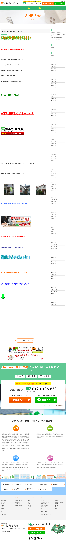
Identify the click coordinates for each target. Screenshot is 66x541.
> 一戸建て (28, 503)
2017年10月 (54, 248)
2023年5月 (53, 122)
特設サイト (49, 8)
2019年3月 (53, 216)
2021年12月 (53, 154)
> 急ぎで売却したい (17, 503)
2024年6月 (53, 98)
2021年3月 (53, 171)
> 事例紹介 (2, 508)
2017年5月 (53, 257)
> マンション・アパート (31, 505)
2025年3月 (53, 81)
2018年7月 (53, 231)
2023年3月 (53, 126)
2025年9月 (53, 70)
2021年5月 (53, 167)
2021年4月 (53, 169)
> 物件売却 (2, 503)
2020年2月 (53, 195)
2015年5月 (53, 302)
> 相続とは (41, 508)
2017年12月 (54, 244)
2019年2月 (53, 218)
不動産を (27, 8)
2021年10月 (53, 158)
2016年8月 (53, 274)
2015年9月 (53, 295)
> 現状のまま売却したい (18, 505)
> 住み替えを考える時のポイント (45, 514)
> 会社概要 (2, 511)
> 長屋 (28, 502)
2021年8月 (53, 162)
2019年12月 (54, 199)
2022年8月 (53, 139)
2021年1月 (53, 175)
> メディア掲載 (3, 514)
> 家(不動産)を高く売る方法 (44, 502)
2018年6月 (53, 233)
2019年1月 (53, 220)
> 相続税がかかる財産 (43, 511)
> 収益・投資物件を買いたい (59, 502)
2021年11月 (53, 156)
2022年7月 (53, 141)
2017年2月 (53, 263)
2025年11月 (53, 66)
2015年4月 (53, 304)
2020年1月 (53, 197)
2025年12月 (53, 64)
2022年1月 (53, 152)
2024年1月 (53, 107)
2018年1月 (53, 242)
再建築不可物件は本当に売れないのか (57, 37)
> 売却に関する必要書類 (44, 505)
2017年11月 (54, 246)
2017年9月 (53, 250)
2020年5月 (53, 190)
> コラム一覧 (42, 500)
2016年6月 (53, 278)
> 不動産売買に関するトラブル (45, 506)
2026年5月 (53, 55)
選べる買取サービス (6, 8)
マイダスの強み (17, 8)
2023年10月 (53, 113)
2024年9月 (53, 92)
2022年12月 (53, 132)
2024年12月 (53, 87)
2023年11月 (53, 111)
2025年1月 (53, 85)
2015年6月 (53, 300)
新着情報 (52, 47)
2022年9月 (53, 137)
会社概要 (59, 8)
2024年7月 (53, 96)
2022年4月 (53, 147)
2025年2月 (53, 83)
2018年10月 (54, 225)
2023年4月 (53, 124)
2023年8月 (53, 117)
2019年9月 (53, 205)
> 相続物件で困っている (18, 502)
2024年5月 (53, 100)
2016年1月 (53, 287)
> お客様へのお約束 (4, 506)
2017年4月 (53, 259)
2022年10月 (53, 135)
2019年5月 (53, 212)
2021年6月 (53, 165)
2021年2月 (53, 173)
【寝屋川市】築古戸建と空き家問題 (56, 39)
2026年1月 (53, 62)
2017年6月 (53, 255)
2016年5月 (53, 280)
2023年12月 (53, 109)
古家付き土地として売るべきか (56, 32)
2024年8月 (53, 94)
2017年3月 (53, 261)
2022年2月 (53, 150)
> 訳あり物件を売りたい (18, 500)
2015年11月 (54, 291)
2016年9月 (53, 272)
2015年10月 (53, 293)
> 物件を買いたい (57, 500)
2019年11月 (53, 201)
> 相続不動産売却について (44, 509)
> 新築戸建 (56, 503)
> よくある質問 (3, 509)
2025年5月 (53, 77)
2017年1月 (53, 265)
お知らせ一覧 (25, 340)
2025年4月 (53, 79)
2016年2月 (53, 285)
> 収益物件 (56, 509)
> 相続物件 (2, 505)
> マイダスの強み (3, 500)
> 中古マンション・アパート (59, 506)
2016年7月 (53, 276)
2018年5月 (53, 235)
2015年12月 (54, 289)
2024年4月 (53, 102)
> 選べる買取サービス (4, 502)
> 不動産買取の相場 (43, 503)
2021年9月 (53, 160)
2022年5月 (53, 145)
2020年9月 (53, 182)
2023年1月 (53, 130)
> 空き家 (28, 500)
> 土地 (28, 508)
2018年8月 (53, 229)
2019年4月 (53, 214)
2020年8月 (53, 184)
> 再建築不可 (29, 506)
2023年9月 (53, 115)
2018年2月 (53, 240)
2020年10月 (53, 180)
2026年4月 (53, 57)
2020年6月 (53, 188)
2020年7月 (53, 186)
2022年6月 (53, 143)
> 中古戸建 (56, 505)
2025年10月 (53, 68)
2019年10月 (53, 203)
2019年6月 (53, 210)
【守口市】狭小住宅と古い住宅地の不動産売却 (58, 35)
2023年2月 (53, 128)
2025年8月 (53, 72)
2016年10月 (54, 270)
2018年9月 (53, 227)
